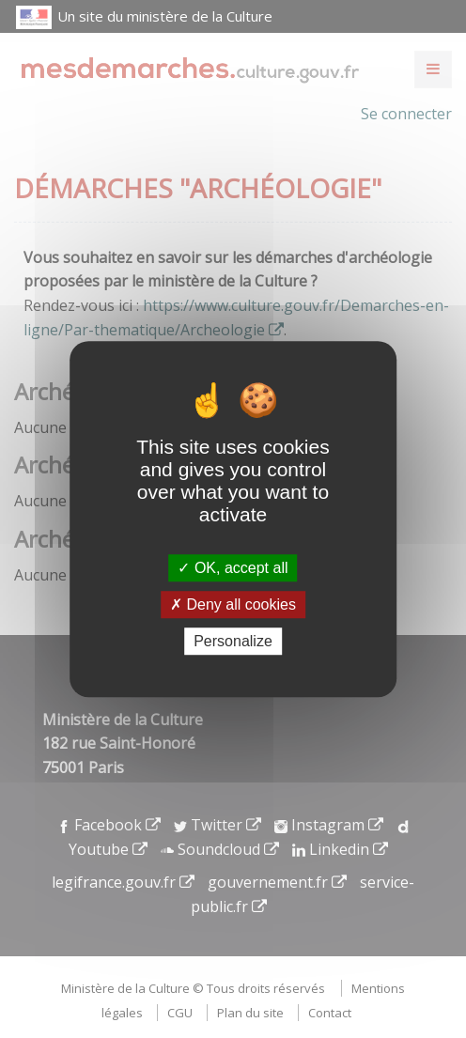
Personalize (233, 641)
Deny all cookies (233, 604)
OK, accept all (232, 568)
